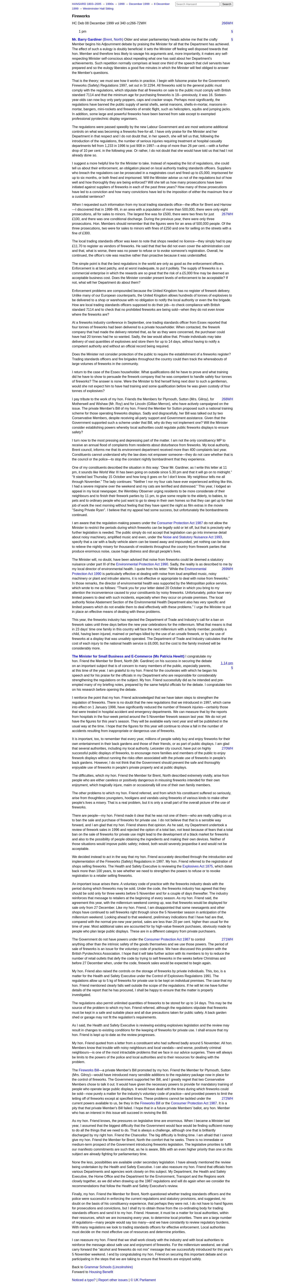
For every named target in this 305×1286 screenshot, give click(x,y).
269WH (227, 569)
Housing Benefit (101, 1272)
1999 (121, 4)
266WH (227, 23)
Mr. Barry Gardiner (87, 39)
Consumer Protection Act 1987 (180, 523)
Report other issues (113, 1280)
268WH (227, 399)
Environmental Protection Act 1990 (142, 564)
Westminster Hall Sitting (98, 8)
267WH (227, 214)
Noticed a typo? (84, 1280)
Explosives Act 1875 (198, 866)
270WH (227, 748)
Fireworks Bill (89, 1070)
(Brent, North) (113, 39)
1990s (110, 4)
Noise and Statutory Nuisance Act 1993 (192, 537)
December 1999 (139, 4)
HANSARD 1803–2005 (86, 4)
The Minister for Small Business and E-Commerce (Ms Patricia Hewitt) (128, 656)
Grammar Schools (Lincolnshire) (108, 1267)
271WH (227, 939)
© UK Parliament (143, 1280)
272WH (227, 1098)
